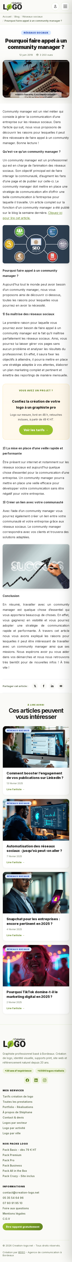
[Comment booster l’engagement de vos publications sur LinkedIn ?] (36, 747)
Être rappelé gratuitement (22, 1226)
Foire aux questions (16, 1208)
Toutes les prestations (17, 1101)
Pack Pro (8, 1160)
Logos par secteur (15, 1122)
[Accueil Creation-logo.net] (13, 6)
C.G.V (6, 1218)
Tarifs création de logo (18, 1096)
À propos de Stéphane (17, 1112)
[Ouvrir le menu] (65, 6)
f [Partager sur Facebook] (43, 686)
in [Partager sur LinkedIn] (52, 686)
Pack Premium (12, 1155)
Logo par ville (12, 1133)
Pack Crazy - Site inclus (19, 1176)
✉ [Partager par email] (61, 686)
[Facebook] (27, 1080)
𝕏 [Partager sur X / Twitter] (35, 686)
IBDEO (21, 1252)
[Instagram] (44, 1080)
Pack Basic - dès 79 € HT (19, 1149)
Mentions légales (14, 1213)
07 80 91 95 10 (12, 1203)
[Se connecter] (55, 6)
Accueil (7, 16)
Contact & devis (13, 1117)
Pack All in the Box (15, 1170)
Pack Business (12, 1165)
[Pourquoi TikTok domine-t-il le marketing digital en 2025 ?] (36, 965)
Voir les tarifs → (36, 430)
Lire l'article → (16, 789)
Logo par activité (14, 1128)
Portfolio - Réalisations (18, 1107)
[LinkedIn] (36, 1080)
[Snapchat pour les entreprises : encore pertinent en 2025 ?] (36, 892)
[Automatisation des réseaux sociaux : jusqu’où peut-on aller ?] (36, 819)
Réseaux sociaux (32, 16)
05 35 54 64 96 (13, 1197)
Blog (17, 16)
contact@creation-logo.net (21, 1192)
